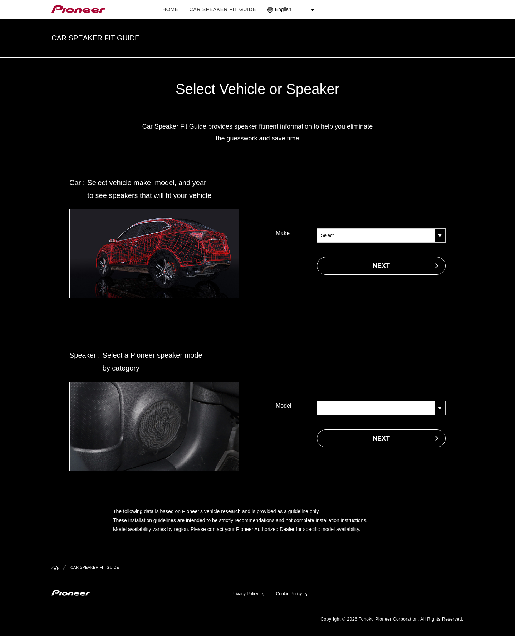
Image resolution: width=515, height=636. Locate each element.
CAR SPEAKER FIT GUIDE (222, 9)
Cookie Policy (289, 593)
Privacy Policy (245, 593)
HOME (170, 9)
